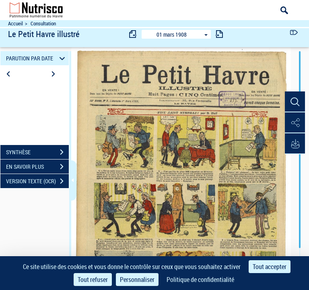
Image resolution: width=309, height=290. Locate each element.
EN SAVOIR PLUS (37, 166)
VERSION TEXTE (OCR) (37, 181)
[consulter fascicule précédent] (133, 34)
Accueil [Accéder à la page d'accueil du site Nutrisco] (15, 23)
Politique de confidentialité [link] (200, 279)
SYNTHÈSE (37, 152)
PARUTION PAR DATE (37, 58)
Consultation (43, 23)
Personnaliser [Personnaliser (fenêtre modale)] (137, 279)
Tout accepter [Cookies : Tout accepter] (269, 266)
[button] (295, 101)
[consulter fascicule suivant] (219, 34)
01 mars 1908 (172, 34)
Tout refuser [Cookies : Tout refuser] (93, 279)
